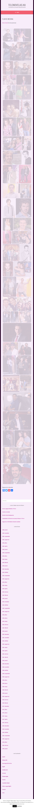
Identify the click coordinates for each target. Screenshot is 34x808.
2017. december (5, 706)
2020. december (5, 663)
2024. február (5, 562)
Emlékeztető (5, 769)
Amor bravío (5, 22)
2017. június (4, 712)
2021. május (4, 647)
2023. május (4, 585)
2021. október (5, 640)
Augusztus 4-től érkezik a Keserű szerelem (11, 521)
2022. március (5, 624)
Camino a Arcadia (6, 511)
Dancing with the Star (7, 763)
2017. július (4, 709)
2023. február (5, 595)
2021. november (5, 637)
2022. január (5, 631)
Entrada (4, 773)
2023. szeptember (6, 575)
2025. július (4, 542)
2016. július (4, 742)
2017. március (5, 722)
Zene (3, 792)
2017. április (4, 719)
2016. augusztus (5, 738)
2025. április (4, 546)
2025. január (5, 549)
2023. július (4, 582)
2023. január (5, 598)
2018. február (5, 703)
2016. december (5, 725)
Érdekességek (5, 776)
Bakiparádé (4, 760)
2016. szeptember (6, 735)
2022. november (5, 601)
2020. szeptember (6, 673)
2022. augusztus (5, 611)
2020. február (5, 689)
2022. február (5, 627)
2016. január (5, 748)
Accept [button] (14, 806)
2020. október (5, 670)
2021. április (4, 650)
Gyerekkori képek (6, 782)
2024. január (5, 565)
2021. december (5, 634)
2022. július (4, 614)
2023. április (4, 588)
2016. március (5, 745)
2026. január (5, 529)
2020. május (4, 686)
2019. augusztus (5, 696)
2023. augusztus (5, 578)
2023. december (5, 569)
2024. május (4, 559)
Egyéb (3, 766)
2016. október (5, 732)
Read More (19, 806)
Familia (3, 779)
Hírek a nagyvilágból (6, 786)
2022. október (5, 605)
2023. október (5, 572)
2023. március (5, 591)
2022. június (4, 618)
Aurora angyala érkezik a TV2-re (9, 508)
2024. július (4, 556)
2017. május (4, 716)
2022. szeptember (6, 608)
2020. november (5, 667)
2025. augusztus (5, 539)
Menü (18, 12)
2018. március (5, 699)
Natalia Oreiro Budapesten (8, 515)
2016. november (5, 729)
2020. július (4, 680)
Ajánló (3, 756)
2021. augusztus (5, 644)
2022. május (4, 621)
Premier (4, 789)
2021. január (5, 660)
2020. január (5, 693)
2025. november (5, 533)
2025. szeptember (6, 536)
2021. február (5, 657)
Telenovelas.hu (17, 5)
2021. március (5, 653)
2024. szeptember (6, 552)
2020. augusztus (5, 676)
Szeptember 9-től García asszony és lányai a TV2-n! (13, 518)
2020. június (4, 683)
